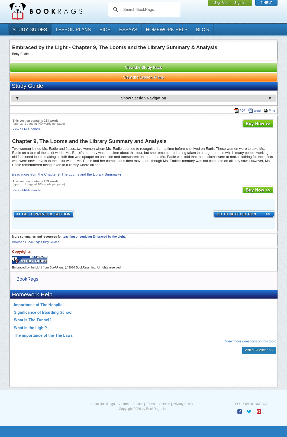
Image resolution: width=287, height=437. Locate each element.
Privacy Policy (183, 404)
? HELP (266, 3)
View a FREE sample (27, 129)
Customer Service (130, 404)
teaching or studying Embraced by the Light (94, 236)
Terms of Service (158, 404)
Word (254, 110)
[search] (149, 9)
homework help (167, 29)
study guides (30, 29)
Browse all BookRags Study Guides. (36, 242)
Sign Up (220, 3)
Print (269, 110)
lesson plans (73, 29)
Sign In (239, 3)
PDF (240, 110)
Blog (202, 29)
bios (105, 29)
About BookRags (102, 404)
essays (128, 29)
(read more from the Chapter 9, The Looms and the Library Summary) (66, 174)
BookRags (27, 279)
